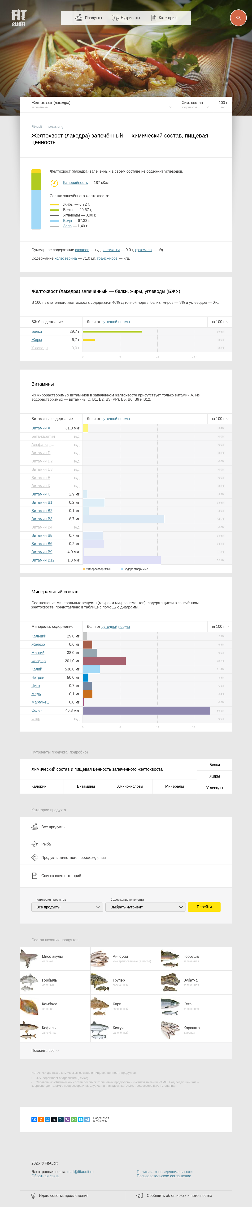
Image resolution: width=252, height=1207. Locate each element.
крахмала (143, 250)
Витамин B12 (42, 560)
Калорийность (75, 183)
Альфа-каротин (44, 445)
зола (67, 226)
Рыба (41, 844)
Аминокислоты (130, 786)
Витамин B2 (41, 511)
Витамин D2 (41, 461)
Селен (37, 710)
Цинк (35, 686)
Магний (37, 653)
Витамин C (40, 494)
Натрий (37, 677)
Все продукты (48, 827)
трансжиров (107, 258)
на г (218, 322)
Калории (38, 786)
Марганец (40, 702)
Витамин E (40, 478)
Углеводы (39, 348)
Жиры (36, 340)
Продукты (93, 18)
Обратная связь (45, 1176)
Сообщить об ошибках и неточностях (179, 1196)
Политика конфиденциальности (164, 1172)
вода (67, 221)
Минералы (174, 786)
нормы (115, 322)
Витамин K (40, 486)
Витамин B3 (41, 519)
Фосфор (38, 661)
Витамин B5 (41, 535)
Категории (168, 18)
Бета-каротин (43, 436)
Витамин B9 (41, 552)
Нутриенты (130, 18)
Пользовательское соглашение (164, 1176)
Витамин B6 (41, 544)
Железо (38, 644)
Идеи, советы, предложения (63, 1196)
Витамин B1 (41, 502)
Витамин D (40, 453)
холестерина (66, 258)
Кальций (38, 636)
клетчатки (111, 250)
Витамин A (40, 428)
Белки (36, 331)
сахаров (82, 250)
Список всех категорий (56, 875)
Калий (36, 669)
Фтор (35, 719)
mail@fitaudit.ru (80, 1172)
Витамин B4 (41, 527)
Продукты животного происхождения (68, 857)
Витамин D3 (41, 469)
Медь (36, 694)
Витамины (86, 786)
